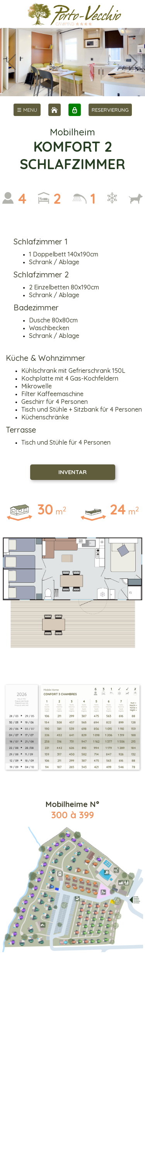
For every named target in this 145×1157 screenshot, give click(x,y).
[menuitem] (27, 110)
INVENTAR (72, 472)
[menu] (27, 110)
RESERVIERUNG (110, 110)
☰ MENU (27, 110)
